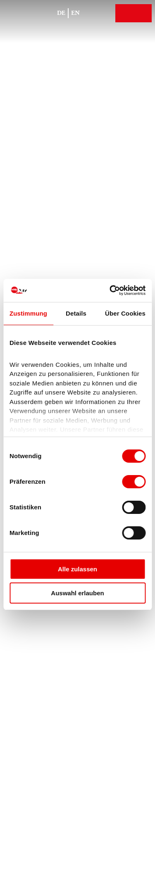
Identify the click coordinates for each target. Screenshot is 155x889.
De (61, 13)
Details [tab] (76, 313)
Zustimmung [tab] (28, 313)
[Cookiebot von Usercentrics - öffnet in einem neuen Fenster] (110, 290)
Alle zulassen (77, 569)
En (75, 13)
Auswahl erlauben (77, 593)
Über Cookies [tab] (125, 313)
